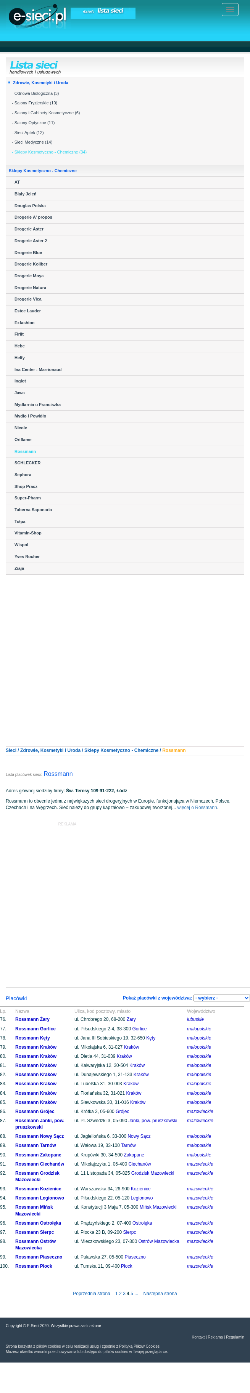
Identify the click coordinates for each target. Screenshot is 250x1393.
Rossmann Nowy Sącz (39, 1136)
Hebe (20, 346)
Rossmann (25, 451)
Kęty (150, 1038)
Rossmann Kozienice (38, 1188)
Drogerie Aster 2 (31, 240)
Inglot (20, 381)
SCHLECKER (27, 463)
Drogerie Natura (30, 287)
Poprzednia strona (91, 1293)
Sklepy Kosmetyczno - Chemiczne (121, 750)
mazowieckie (200, 1111)
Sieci (11, 750)
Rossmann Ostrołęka (38, 1223)
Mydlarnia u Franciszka (38, 404)
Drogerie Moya (29, 275)
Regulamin (235, 1337)
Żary (131, 1019)
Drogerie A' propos (33, 217)
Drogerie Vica (28, 299)
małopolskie (199, 1029)
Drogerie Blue (28, 252)
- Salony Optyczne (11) (33, 122)
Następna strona (160, 1293)
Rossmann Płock (33, 1266)
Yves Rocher (27, 556)
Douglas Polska (30, 205)
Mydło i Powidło (30, 416)
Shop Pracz (26, 486)
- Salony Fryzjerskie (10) (34, 103)
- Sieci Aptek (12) (28, 132)
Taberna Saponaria (33, 509)
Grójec (122, 1111)
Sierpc (129, 1232)
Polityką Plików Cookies (139, 1346)
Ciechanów (139, 1164)
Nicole (21, 427)
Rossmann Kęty (32, 1038)
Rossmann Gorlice (35, 1029)
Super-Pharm (28, 498)
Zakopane (134, 1155)
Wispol (21, 544)
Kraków (131, 1047)
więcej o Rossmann (197, 807)
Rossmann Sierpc (34, 1232)
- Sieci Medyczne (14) (32, 142)
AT (17, 182)
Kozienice (141, 1188)
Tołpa (20, 521)
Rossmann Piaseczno (38, 1257)
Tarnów (128, 1145)
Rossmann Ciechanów (39, 1164)
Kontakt (198, 1337)
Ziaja (19, 568)
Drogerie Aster (29, 229)
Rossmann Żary (32, 1019)
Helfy (20, 357)
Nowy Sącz (138, 1136)
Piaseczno (134, 1257)
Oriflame (23, 439)
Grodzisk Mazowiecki (152, 1173)
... (136, 1293)
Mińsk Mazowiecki (158, 1207)
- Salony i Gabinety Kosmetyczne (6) (46, 112)
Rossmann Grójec (35, 1111)
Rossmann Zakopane (38, 1155)
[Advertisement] (122, 653)
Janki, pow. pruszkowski (152, 1120)
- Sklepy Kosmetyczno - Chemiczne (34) (49, 152)
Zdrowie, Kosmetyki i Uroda (40, 82)
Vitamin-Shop (28, 533)
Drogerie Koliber (31, 264)
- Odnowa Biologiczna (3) (35, 93)
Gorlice (139, 1029)
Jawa (20, 392)
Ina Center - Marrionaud (38, 369)
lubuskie (195, 1019)
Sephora (23, 474)
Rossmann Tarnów (35, 1145)
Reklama (215, 1337)
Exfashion (25, 322)
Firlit (19, 334)
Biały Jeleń (25, 194)
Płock (126, 1266)
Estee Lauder (28, 311)
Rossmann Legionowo (39, 1198)
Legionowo (142, 1198)
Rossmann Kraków (35, 1047)
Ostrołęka (142, 1223)
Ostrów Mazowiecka (158, 1241)
